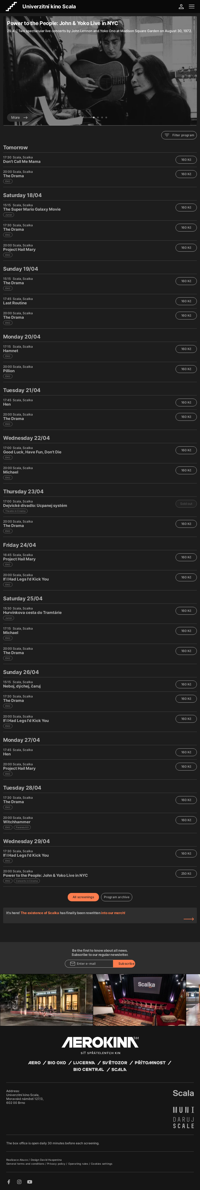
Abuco (24, 1159)
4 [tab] (106, 118)
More (19, 117)
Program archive (117, 897)
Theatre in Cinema (15, 511)
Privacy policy (56, 1163)
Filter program (179, 135)
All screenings (83, 897)
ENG (7, 181)
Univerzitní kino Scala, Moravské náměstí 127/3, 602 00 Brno (24, 1099)
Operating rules (78, 1163)
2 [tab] (98, 118)
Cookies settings (101, 1163)
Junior (8, 214)
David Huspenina (51, 1159)
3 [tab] (102, 118)
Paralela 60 (22, 827)
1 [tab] (94, 118)
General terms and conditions (25, 1163)
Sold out (186, 504)
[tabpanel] (100, 71)
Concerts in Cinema (27, 880)
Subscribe (126, 964)
